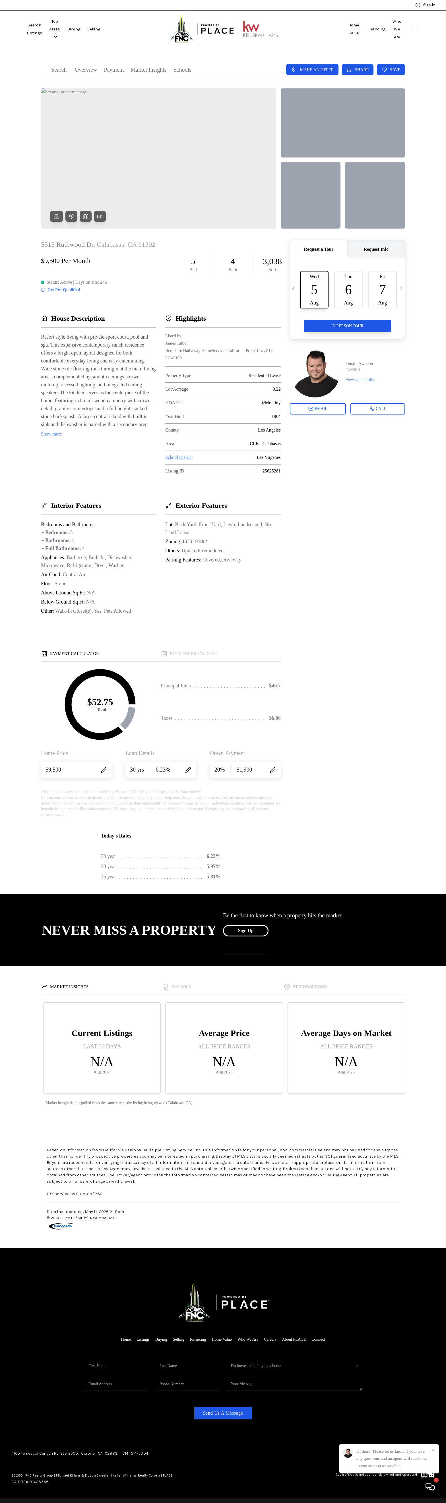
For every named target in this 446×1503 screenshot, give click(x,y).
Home (122, 1339)
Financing (362, 29)
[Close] (433, 1450)
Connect (322, 1339)
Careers (272, 1339)
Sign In (425, 5)
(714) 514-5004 (134, 1453)
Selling (121, 29)
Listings (139, 1339)
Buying (101, 29)
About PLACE (296, 1339)
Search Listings (42, 29)
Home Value (334, 29)
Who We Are (390, 29)
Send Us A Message (223, 1413)
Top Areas (76, 29)
